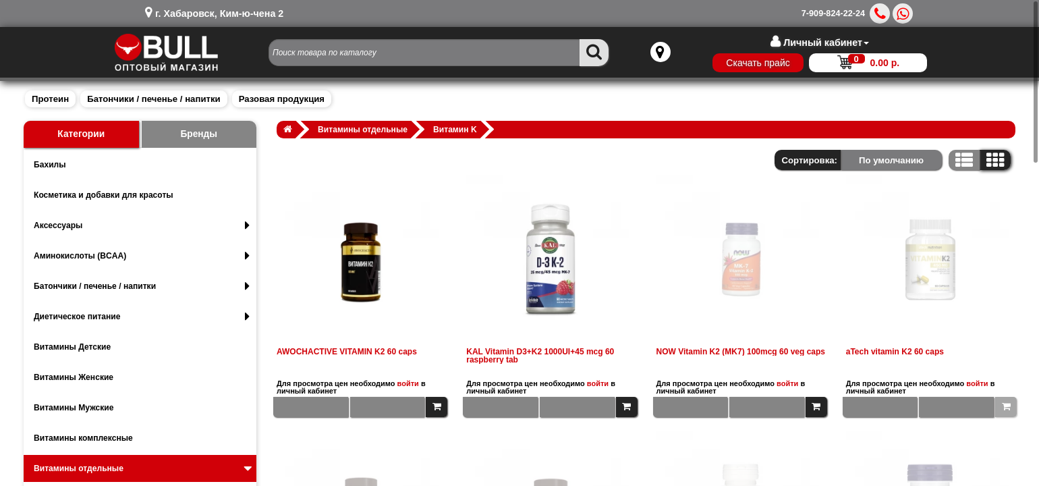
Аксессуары (142, 225)
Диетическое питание (142, 316)
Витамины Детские (72, 347)
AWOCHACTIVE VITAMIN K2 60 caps (347, 352)
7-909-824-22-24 (833, 13)
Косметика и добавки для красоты (103, 195)
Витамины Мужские (74, 407)
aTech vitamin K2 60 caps (895, 352)
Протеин (50, 99)
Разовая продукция (282, 99)
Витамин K (455, 129)
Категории (81, 134)
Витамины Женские (73, 377)
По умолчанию (891, 160)
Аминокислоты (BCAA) (142, 256)
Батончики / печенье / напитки (153, 99)
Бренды (198, 134)
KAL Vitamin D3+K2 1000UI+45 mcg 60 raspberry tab (540, 356)
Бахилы (50, 164)
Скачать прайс (751, 62)
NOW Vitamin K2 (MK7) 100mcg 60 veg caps (741, 352)
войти (408, 383)
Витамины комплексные (83, 438)
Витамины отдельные (144, 468)
